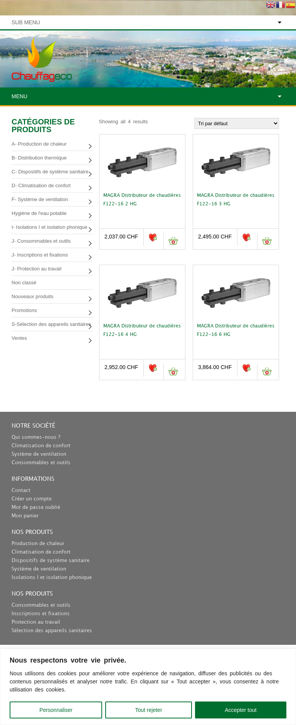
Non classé (24, 282)
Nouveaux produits (32, 296)
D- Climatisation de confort (41, 185)
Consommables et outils (41, 462)
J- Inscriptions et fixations (40, 255)
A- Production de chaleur (39, 144)
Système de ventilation (39, 454)
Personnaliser (55, 710)
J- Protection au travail (36, 269)
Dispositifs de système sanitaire (50, 560)
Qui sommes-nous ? (36, 437)
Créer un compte (32, 499)
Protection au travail (36, 622)
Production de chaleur (38, 543)
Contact (21, 490)
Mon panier (25, 516)
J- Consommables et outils (41, 241)
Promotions (24, 310)
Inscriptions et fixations (41, 613)
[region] (148, 687)
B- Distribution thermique (39, 158)
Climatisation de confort (41, 445)
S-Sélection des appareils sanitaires (51, 324)
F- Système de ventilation (40, 199)
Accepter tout (241, 710)
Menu (19, 96)
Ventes (19, 338)
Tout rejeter (148, 710)
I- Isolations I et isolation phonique (49, 227)
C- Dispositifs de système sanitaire (50, 172)
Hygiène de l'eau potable (39, 213)
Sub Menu (26, 22)
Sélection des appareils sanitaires (52, 630)
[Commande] (236, 123)
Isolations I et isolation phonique (52, 577)
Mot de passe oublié (36, 507)
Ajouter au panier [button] (172, 241)
